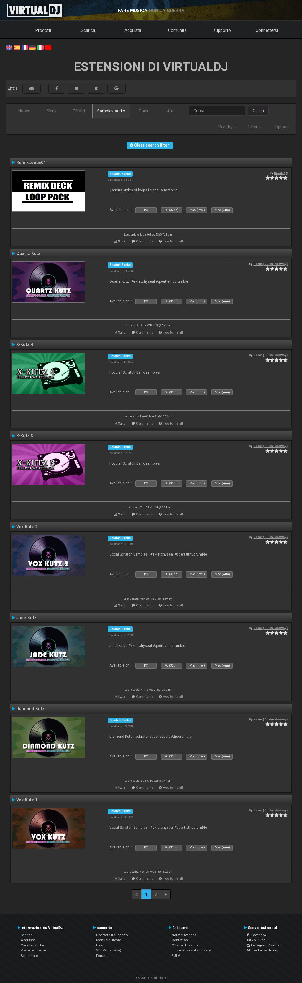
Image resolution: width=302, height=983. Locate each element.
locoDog (281, 173)
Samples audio (111, 111)
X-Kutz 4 (24, 344)
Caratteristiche (32, 945)
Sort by (228, 127)
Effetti (79, 111)
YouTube (256, 940)
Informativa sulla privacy (191, 950)
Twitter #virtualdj (262, 950)
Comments (144, 241)
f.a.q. (100, 945)
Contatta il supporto (112, 935)
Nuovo (24, 111)
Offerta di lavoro (185, 945)
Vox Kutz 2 (26, 526)
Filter (255, 127)
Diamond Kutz (30, 708)
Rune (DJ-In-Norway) (270, 264)
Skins (52, 111)
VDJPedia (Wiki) (108, 950)
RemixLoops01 (31, 162)
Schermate (29, 956)
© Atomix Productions (151, 978)
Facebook (256, 935)
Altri (171, 111)
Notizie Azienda (184, 935)
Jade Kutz (26, 617)
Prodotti (43, 30)
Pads (143, 111)
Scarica (88, 30)
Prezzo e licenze (33, 950)
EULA (176, 956)
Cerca (258, 110)
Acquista (132, 30)
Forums (102, 956)
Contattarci (181, 940)
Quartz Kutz (28, 253)
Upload (282, 127)
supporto (222, 30)
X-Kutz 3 (24, 435)
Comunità (177, 30)
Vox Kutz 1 (26, 800)
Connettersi (267, 30)
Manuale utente (108, 940)
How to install (173, 241)
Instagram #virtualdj (265, 945)
